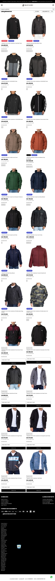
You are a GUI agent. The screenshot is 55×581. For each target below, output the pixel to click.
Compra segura (4, 500)
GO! (53, 9)
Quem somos (4, 499)
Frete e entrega (46, 502)
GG (6, 51)
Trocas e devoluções (47, 499)
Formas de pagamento (47, 500)
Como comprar (4, 502)
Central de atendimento (48, 503)
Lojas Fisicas (4, 505)
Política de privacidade (6, 503)
